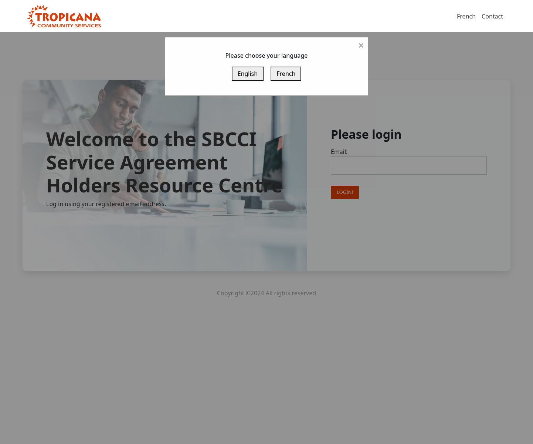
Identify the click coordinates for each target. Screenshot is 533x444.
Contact (492, 16)
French (466, 16)
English (248, 74)
